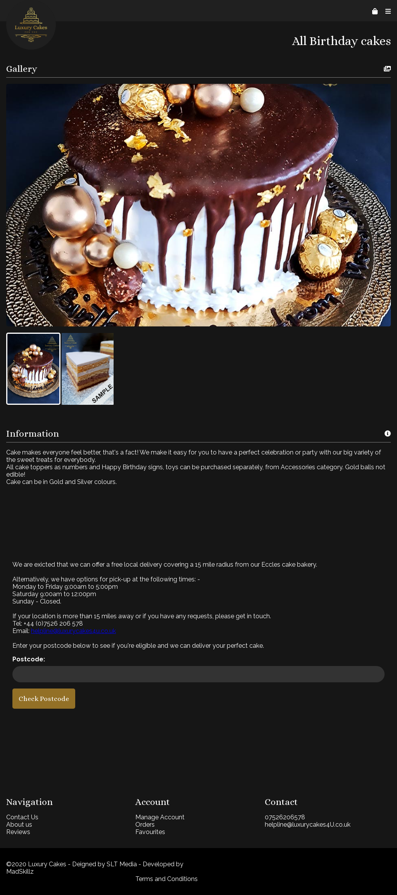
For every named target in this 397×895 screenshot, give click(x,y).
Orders (145, 824)
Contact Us (22, 817)
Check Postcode (44, 698)
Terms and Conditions (166, 879)
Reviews (18, 832)
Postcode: (28, 659)
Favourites (150, 832)
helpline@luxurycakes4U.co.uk (307, 824)
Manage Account (160, 817)
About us (19, 824)
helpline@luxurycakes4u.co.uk (73, 631)
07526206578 (285, 817)
